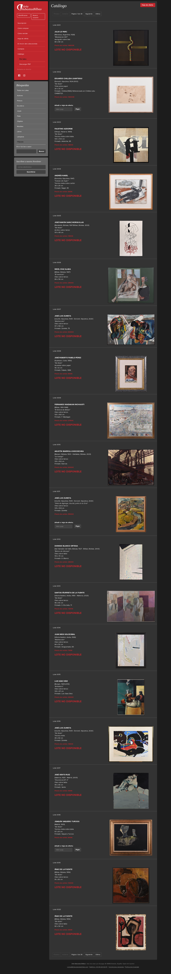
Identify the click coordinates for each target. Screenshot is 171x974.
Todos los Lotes (23, 90)
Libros (19, 132)
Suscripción (22, 23)
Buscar (41, 151)
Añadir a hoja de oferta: (64, 105)
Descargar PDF (25, 64)
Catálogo (21, 54)
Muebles (20, 126)
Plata (19, 116)
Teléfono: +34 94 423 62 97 (98, 967)
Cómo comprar (23, 28)
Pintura (19, 101)
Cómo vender (23, 33)
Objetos (20, 121)
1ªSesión (20, 142)
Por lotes (22, 59)
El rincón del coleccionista (27, 44)
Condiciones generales (116, 967)
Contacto (21, 49)
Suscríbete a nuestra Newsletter (28, 161)
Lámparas (20, 137)
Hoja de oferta (23, 39)
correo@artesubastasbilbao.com (77, 967)
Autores (20, 96)
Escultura (20, 106)
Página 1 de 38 (76, 14)
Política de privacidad (132, 967)
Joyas (19, 111)
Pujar (78, 109)
